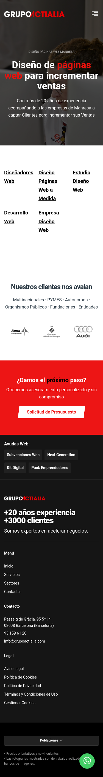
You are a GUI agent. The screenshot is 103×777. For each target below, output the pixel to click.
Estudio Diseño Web (81, 181)
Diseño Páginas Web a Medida (47, 185)
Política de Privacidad (22, 686)
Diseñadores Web (17, 176)
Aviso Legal (14, 668)
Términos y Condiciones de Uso (31, 694)
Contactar (12, 591)
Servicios (12, 574)
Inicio (8, 566)
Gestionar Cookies (19, 703)
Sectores (11, 583)
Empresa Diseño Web (48, 221)
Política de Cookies (20, 677)
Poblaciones (51, 740)
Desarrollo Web (16, 217)
